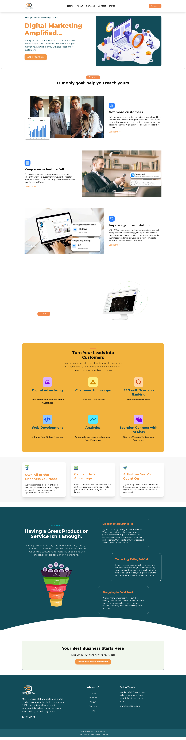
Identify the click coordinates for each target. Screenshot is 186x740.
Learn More (115, 132)
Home (70, 6)
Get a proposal (35, 57)
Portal (112, 6)
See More (44, 314)
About (80, 6)
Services (90, 6)
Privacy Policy (82, 734)
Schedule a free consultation (93, 661)
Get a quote (155, 6)
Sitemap (105, 734)
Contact (102, 6)
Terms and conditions (94, 734)
